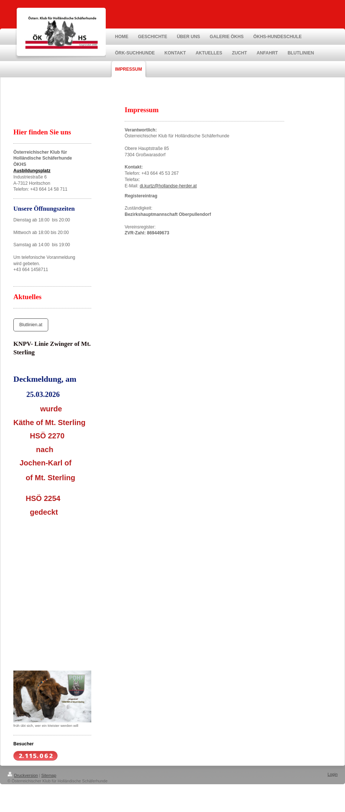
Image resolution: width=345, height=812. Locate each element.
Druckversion (22, 775)
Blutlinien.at (30, 324)
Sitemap (48, 775)
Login (333, 774)
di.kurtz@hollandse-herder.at (168, 185)
